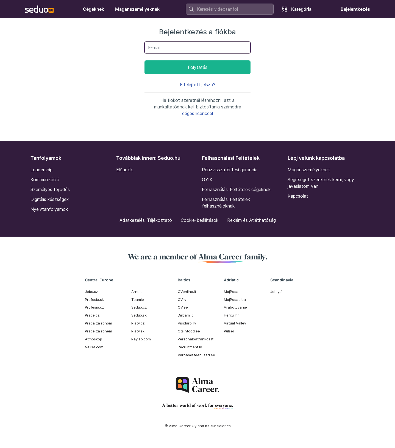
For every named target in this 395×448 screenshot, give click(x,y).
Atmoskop (93, 339)
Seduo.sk (139, 315)
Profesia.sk (94, 299)
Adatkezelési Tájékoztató (145, 220)
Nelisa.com (94, 347)
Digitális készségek (49, 199)
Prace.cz (92, 315)
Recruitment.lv (190, 347)
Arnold (137, 291)
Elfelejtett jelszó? (197, 84)
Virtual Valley (235, 323)
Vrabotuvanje (235, 307)
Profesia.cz (94, 307)
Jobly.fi (276, 291)
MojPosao (232, 291)
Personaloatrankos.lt (195, 339)
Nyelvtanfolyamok (49, 209)
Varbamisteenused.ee (196, 355)
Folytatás (197, 67)
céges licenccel (197, 113)
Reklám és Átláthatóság (251, 220)
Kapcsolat (298, 196)
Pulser (229, 331)
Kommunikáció (44, 179)
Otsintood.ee (189, 331)
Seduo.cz (139, 307)
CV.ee (183, 307)
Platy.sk (137, 331)
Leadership (41, 169)
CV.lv (182, 299)
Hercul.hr (231, 315)
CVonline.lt (187, 291)
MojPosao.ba (235, 299)
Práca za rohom (98, 323)
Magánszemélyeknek (309, 169)
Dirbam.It (185, 315)
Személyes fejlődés (50, 189)
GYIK (207, 179)
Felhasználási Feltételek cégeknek (236, 189)
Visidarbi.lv (187, 323)
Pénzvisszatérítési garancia (229, 169)
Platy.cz (137, 323)
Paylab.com (141, 339)
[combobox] (230, 9)
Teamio (137, 299)
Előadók (124, 169)
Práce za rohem (98, 331)
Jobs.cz (91, 291)
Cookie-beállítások (199, 220)
